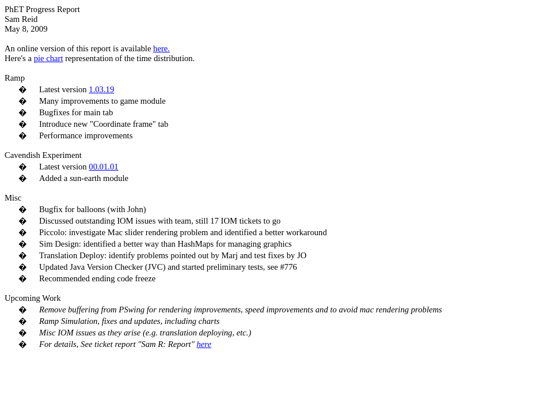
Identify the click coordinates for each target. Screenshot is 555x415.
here (203, 344)
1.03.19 (101, 89)
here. (161, 48)
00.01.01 (103, 166)
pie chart (48, 58)
